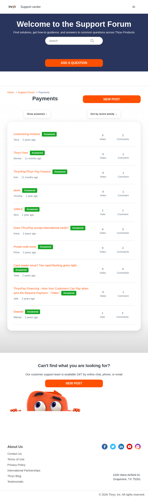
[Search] (74, 41)
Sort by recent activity (103, 113)
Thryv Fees (20, 152)
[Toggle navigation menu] (134, 7)
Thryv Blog (14, 476)
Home (10, 92)
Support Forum (26, 92)
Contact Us (14, 453)
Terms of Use (15, 459)
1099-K (18, 209)
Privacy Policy (16, 464)
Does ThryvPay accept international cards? (41, 227)
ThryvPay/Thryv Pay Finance (32, 171)
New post (111, 99)
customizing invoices (26, 134)
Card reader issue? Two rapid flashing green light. (45, 265)
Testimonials (15, 481)
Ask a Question (74, 63)
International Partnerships (23, 470)
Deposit (18, 311)
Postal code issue (24, 246)
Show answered (37, 113)
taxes (16, 190)
